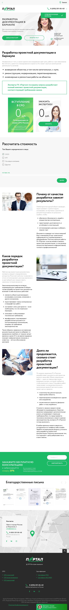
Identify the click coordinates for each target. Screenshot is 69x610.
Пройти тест (34, 38)
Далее (62, 180)
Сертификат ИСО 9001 (45, 578)
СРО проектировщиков (11, 578)
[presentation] (61, 482)
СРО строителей (9, 575)
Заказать (48, 124)
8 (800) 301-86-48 (57, 9)
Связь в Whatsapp (12, 38)
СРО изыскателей (9, 580)
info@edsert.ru (11, 529)
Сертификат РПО (43, 575)
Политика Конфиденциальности (54, 469)
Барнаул (64, 2)
